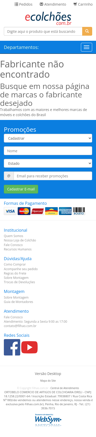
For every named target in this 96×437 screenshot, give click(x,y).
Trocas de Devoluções (19, 282)
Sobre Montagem (16, 278)
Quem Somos (13, 236)
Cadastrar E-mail (21, 189)
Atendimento (53, 4)
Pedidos (24, 4)
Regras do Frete (15, 273)
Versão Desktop (48, 373)
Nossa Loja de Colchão (20, 240)
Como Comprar (15, 264)
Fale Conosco (13, 245)
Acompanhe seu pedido (21, 269)
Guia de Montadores (18, 302)
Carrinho (83, 4)
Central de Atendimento (64, 388)
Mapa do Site (48, 380)
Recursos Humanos (17, 249)
